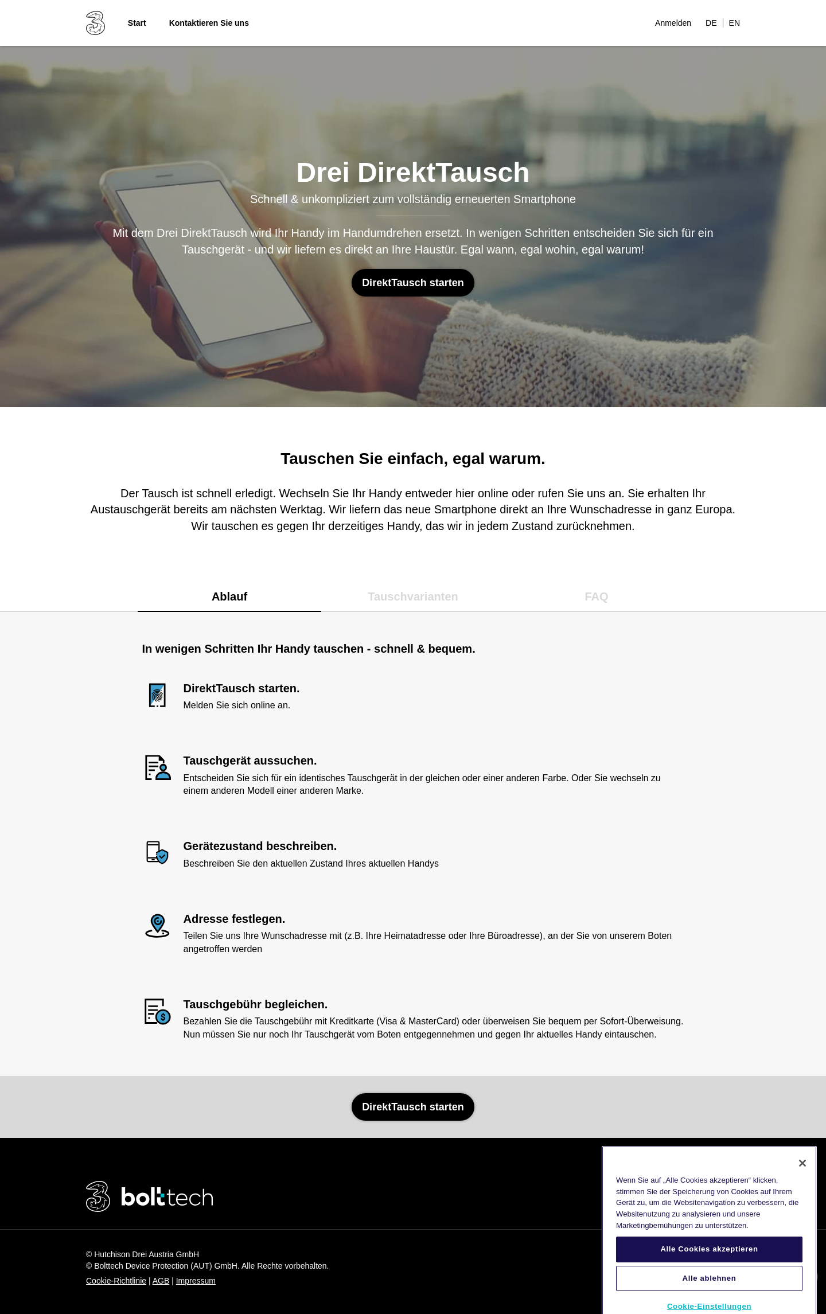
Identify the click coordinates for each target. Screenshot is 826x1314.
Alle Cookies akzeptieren (709, 1259)
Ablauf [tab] (229, 596)
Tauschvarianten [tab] (413, 596)
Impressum (196, 1280)
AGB (161, 1280)
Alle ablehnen (710, 1288)
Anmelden (673, 23)
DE (711, 23)
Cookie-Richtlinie (116, 1280)
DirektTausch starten (413, 282)
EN (734, 23)
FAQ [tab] (596, 596)
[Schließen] (802, 1173)
